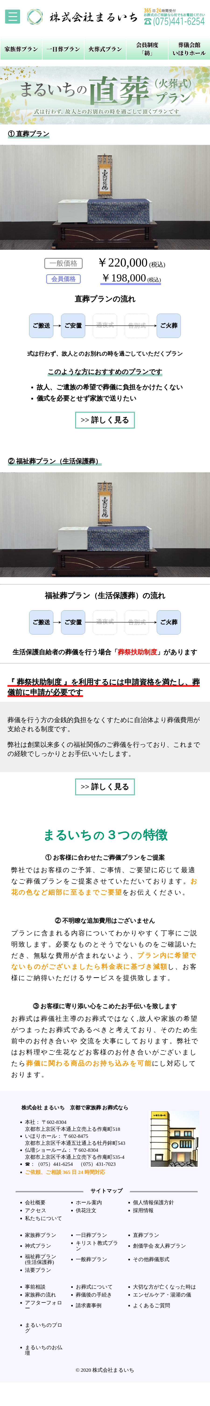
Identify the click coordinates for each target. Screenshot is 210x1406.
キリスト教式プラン (97, 1246)
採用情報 (143, 1210)
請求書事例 (89, 1305)
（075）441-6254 (54, 1164)
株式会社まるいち (113, 1370)
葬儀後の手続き (94, 1295)
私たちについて (43, 1218)
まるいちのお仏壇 (43, 1350)
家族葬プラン (21, 49)
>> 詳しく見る (105, 420)
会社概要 (35, 1202)
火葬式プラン (105, 49)
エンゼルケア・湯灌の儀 (162, 1295)
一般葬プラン (91, 1259)
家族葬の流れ (40, 1295)
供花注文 (86, 1210)
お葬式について (94, 1287)
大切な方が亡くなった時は (164, 1287)
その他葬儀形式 (151, 1259)
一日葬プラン (63, 49)
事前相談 (35, 1287)
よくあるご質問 (151, 1305)
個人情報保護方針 (153, 1202)
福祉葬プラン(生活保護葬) (40, 1259)
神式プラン (38, 1246)
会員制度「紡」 (147, 49)
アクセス (35, 1210)
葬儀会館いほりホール (189, 49)
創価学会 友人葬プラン (159, 1246)
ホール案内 (89, 1202)
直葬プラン (146, 1235)
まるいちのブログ (44, 1328)
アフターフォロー (43, 1305)
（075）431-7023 (97, 1164)
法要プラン (38, 1270)
